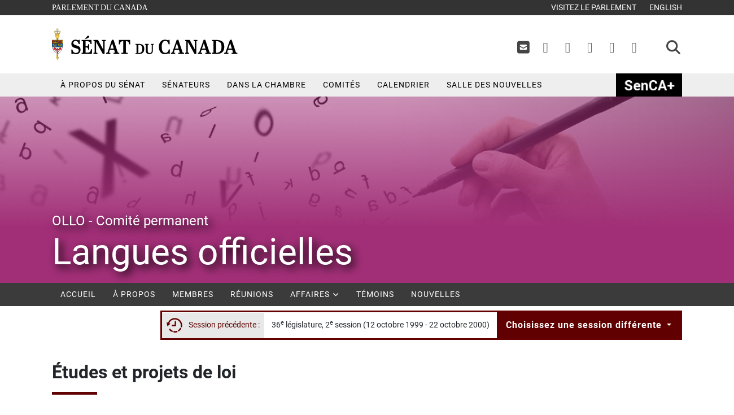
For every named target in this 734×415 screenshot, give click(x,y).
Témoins (375, 294)
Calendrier (403, 84)
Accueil (78, 294)
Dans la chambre (266, 84)
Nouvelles (435, 294)
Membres (192, 294)
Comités (341, 84)
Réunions (251, 294)
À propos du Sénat (102, 84)
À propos (134, 294)
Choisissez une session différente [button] (585, 325)
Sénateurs (186, 84)
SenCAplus (649, 85)
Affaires (314, 294)
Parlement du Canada (102, 6)
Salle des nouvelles (494, 84)
